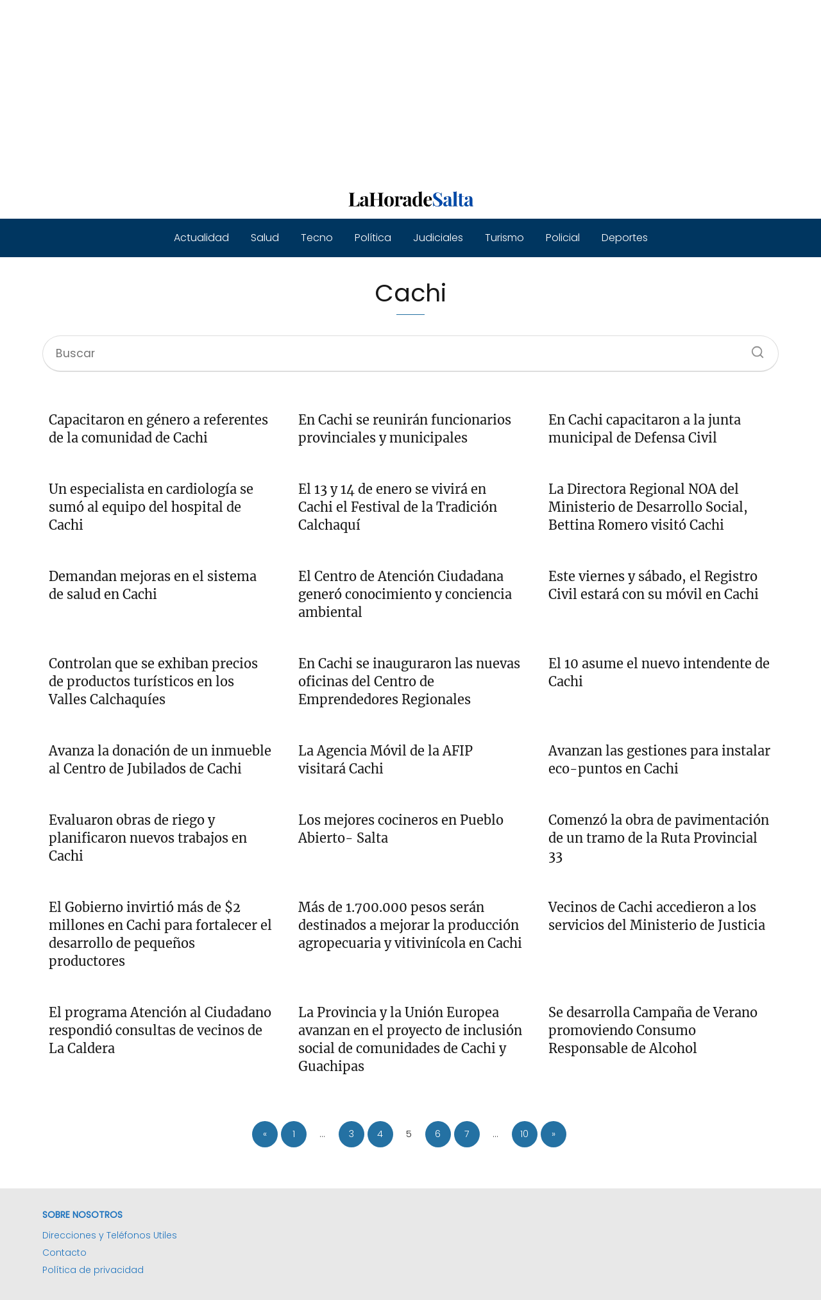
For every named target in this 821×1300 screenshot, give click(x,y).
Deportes (625, 237)
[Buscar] (753, 348)
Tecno (317, 237)
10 (524, 1133)
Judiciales (438, 237)
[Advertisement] (385, 90)
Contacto (64, 1252)
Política (373, 237)
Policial (563, 237)
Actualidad (201, 237)
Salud (265, 237)
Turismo (504, 237)
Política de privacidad (93, 1269)
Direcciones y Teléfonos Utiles (109, 1235)
